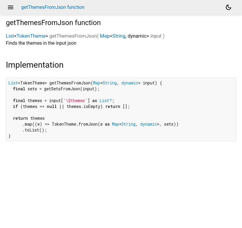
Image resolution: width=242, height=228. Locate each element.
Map (105, 36)
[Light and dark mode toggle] (228, 7)
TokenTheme (30, 36)
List (10, 36)
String (118, 36)
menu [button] (10, 7)
